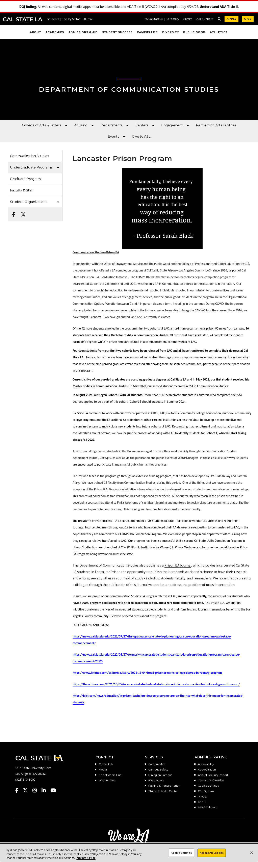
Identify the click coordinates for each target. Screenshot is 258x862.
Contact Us (106, 764)
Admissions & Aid (83, 32)
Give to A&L (141, 136)
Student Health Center (163, 791)
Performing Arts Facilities (216, 125)
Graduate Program (25, 179)
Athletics (218, 32)
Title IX (202, 802)
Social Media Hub (110, 775)
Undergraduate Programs (31, 167)
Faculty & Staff (71, 19)
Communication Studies (29, 156)
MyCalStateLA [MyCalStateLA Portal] (154, 19)
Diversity (170, 32)
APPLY (231, 18)
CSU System (206, 791)
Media (103, 769)
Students (53, 19)
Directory (173, 19)
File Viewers (156, 780)
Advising (80, 125)
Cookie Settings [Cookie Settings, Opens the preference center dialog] (181, 856)
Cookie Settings (208, 785)
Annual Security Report (213, 775)
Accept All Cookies (212, 856)
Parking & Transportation (164, 785)
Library (187, 19)
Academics (55, 32)
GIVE (248, 18)
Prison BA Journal (177, 565)
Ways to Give (107, 780)
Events (113, 136)
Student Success (117, 32)
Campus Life (147, 32)
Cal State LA (22, 19)
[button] (204, 19)
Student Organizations (28, 202)
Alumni (87, 19)
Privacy (202, 796)
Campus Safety (158, 769)
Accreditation (207, 769)
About (35, 32)
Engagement (172, 125)
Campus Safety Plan (211, 780)
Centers (141, 125)
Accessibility (206, 764)
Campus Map (156, 764)
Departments (111, 125)
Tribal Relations (208, 807)
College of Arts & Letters (41, 125)
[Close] (251, 856)
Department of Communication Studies (129, 89)
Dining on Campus (160, 775)
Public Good (194, 32)
